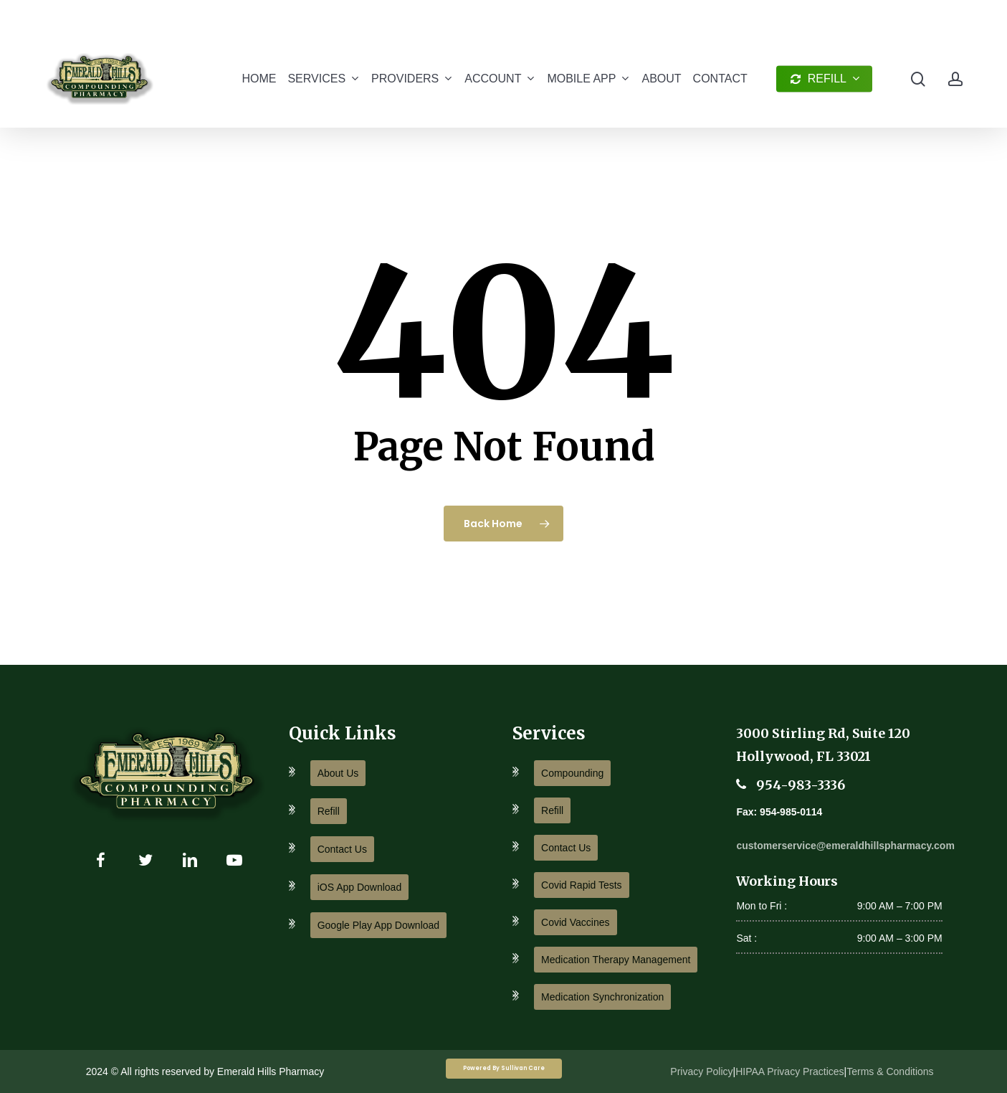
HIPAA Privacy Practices (789, 1071)
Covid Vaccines (575, 922)
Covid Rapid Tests (581, 885)
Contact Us (342, 849)
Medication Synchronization (602, 997)
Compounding (572, 773)
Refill (329, 811)
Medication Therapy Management (615, 959)
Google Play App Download (378, 925)
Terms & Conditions (889, 1071)
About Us (338, 773)
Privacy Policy (701, 1071)
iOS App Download (360, 887)
